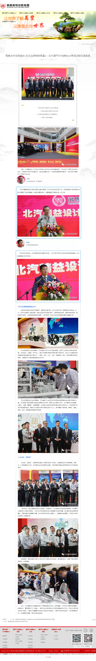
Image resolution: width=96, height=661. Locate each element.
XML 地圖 (48, 657)
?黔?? (1, 654)
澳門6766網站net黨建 (60, 13)
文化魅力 (30, 636)
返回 (94, 619)
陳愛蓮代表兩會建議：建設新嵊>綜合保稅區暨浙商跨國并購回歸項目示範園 (34, 619)
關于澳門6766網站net (9, 13)
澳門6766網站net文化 (43, 13)
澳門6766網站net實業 (18, 636)
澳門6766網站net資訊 (77, 13)
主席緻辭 (5, 639)
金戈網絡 (93, 650)
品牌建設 (30, 645)
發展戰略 (30, 639)
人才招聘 (55, 639)
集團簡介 (5, 636)
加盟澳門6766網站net (9, 21)
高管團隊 (5, 642)
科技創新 (30, 642)
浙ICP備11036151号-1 (40, 651)
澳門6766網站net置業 (18, 642)
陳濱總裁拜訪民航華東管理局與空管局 (18, 621)
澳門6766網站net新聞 (44, 636)
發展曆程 (5, 645)
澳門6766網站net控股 (26, 13)
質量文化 (30, 647)
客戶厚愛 (5, 647)
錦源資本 (17, 639)
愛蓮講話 (43, 642)
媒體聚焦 (43, 639)
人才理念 (55, 636)
